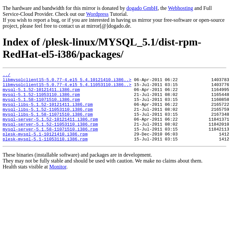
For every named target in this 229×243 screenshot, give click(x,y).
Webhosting (180, 8)
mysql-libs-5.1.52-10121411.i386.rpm (48, 111)
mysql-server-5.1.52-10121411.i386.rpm (50, 129)
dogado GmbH (142, 8)
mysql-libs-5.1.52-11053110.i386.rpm (48, 117)
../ (6, 75)
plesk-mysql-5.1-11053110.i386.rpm (45, 153)
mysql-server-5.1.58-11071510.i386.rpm (50, 141)
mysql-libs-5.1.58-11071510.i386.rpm (48, 123)
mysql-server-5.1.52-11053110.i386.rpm (50, 135)
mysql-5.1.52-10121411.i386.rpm (41, 93)
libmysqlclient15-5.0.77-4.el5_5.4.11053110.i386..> (67, 87)
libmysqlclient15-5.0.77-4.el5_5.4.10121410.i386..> (67, 81)
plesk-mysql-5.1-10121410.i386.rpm (45, 147)
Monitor (57, 180)
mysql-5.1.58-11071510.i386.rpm (41, 105)
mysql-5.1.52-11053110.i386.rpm (41, 99)
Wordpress (97, 14)
